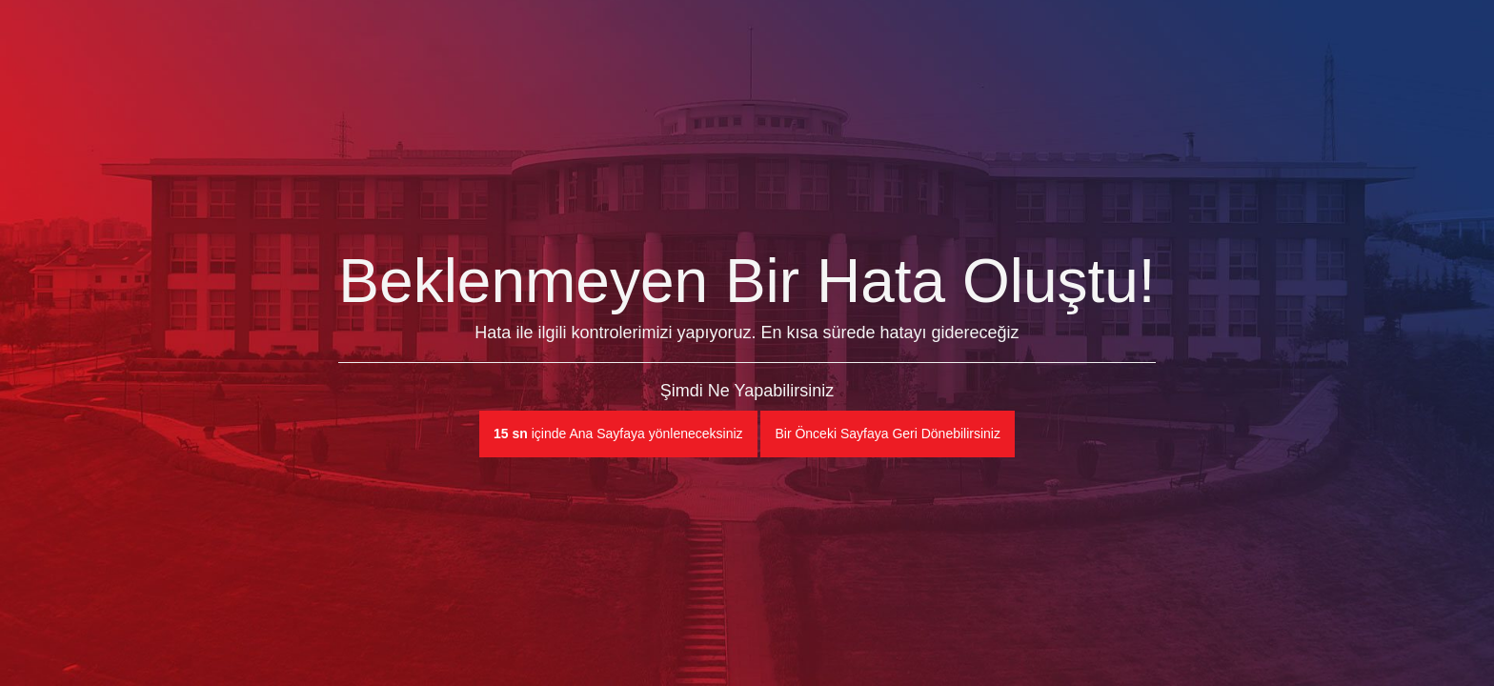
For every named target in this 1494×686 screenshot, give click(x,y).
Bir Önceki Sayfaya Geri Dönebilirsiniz (887, 433)
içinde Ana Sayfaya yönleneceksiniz (618, 433)
